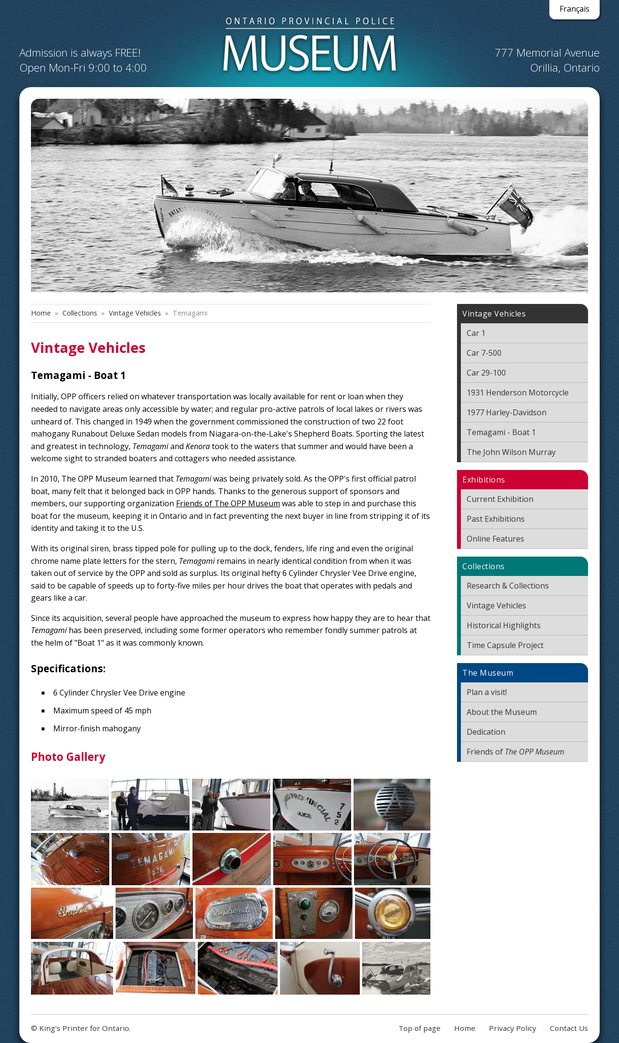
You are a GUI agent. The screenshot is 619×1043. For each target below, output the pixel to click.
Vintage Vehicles (135, 312)
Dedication (486, 731)
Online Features (495, 538)
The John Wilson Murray (511, 452)
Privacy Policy (512, 1028)
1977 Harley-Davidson (506, 412)
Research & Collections (508, 585)
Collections (79, 312)
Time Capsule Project (505, 645)
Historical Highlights (504, 625)
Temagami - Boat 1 (501, 432)
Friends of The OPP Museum (228, 503)
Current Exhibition (500, 499)
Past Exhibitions (496, 519)
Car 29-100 (486, 372)
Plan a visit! (487, 692)
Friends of (515, 751)
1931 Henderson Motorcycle (518, 392)
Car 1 (476, 333)
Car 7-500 (484, 353)
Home (41, 312)
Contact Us (569, 1028)
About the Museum (502, 712)
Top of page (419, 1028)
